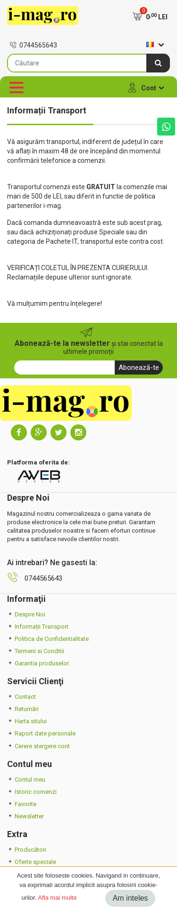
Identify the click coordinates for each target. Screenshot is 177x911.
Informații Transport (37, 626)
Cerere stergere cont (38, 746)
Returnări (23, 708)
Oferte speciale (31, 861)
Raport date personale (41, 733)
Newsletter (25, 816)
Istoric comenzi (32, 791)
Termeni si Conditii (35, 651)
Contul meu (26, 779)
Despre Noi (26, 614)
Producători (26, 849)
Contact (21, 696)
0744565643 (33, 45)
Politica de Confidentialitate (48, 638)
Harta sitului (27, 721)
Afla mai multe (57, 897)
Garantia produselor (38, 663)
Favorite (21, 803)
